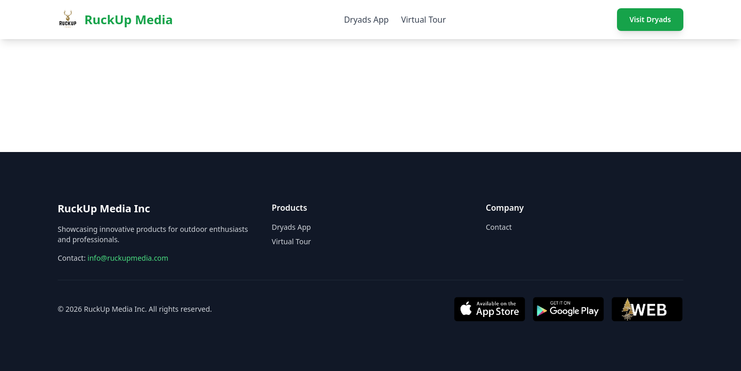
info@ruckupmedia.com (127, 258)
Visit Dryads (650, 19)
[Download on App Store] (489, 309)
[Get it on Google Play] (568, 309)
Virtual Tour (423, 19)
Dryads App (366, 19)
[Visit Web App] (647, 309)
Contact (499, 227)
